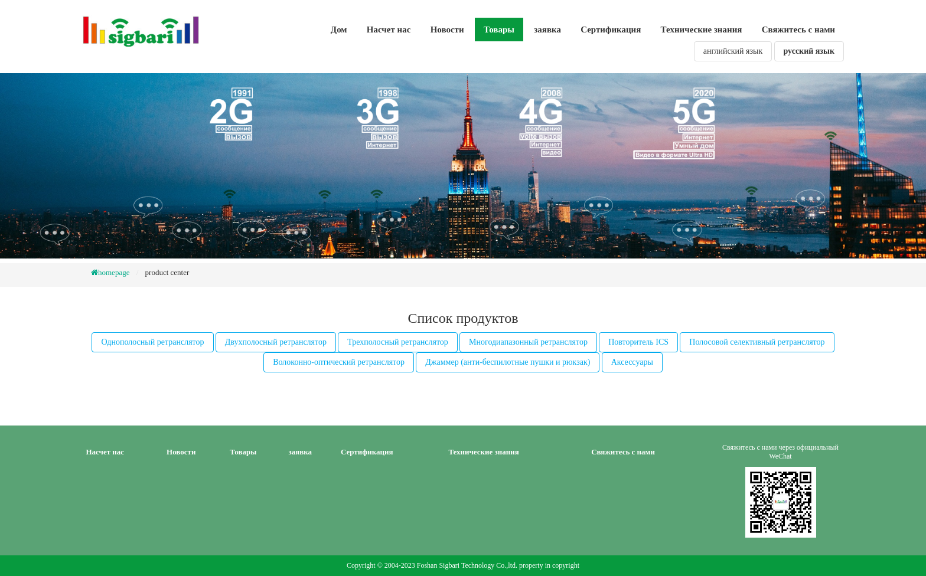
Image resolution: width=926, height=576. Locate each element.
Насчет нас (389, 29)
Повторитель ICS (638, 342)
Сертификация (611, 29)
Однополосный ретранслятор (152, 342)
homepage (113, 272)
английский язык (732, 51)
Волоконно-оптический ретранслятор (339, 362)
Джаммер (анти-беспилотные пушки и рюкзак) (507, 362)
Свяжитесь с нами (798, 29)
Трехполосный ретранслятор (397, 342)
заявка (547, 29)
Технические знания (701, 29)
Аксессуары (632, 362)
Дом (339, 29)
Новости (447, 29)
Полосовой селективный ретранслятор (756, 342)
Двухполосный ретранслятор (276, 342)
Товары (499, 29)
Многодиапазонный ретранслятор (528, 342)
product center (167, 272)
